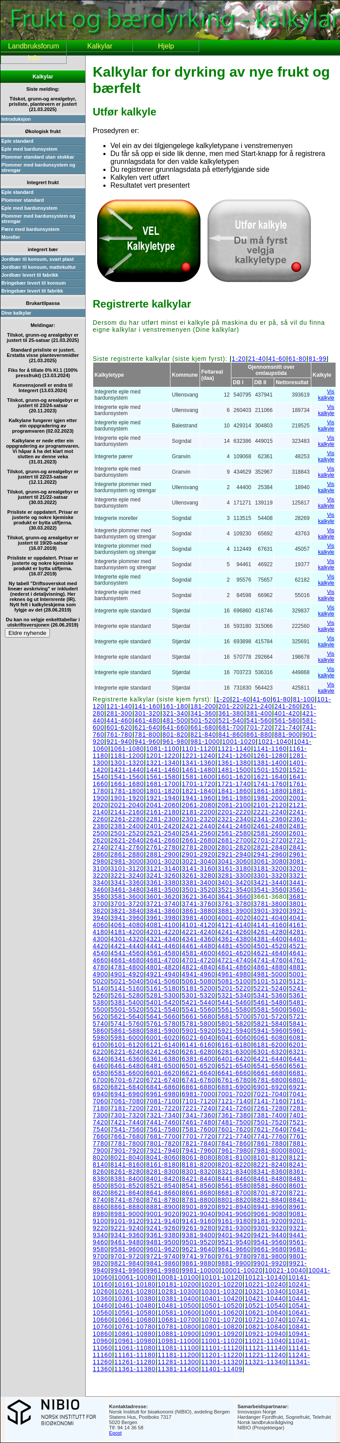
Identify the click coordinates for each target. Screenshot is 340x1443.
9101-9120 (127, 1220)
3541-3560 (270, 889)
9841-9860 (163, 1263)
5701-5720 (270, 1016)
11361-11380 (135, 1369)
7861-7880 (270, 1143)
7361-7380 (234, 1115)
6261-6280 (198, 1051)
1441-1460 (163, 769)
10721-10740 (265, 1319)
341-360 (203, 713)
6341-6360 (127, 1058)
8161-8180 (163, 1164)
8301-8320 (198, 1171)
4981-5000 (270, 974)
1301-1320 (127, 762)
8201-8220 (234, 1164)
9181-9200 (270, 1220)
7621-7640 (270, 1129)
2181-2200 (198, 812)
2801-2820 (234, 847)
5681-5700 (234, 1016)
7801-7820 (163, 1143)
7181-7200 (127, 1108)
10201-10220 (222, 1284)
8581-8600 (270, 1185)
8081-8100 (234, 1157)
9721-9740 (163, 1256)
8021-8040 (127, 1157)
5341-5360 (270, 995)
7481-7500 (234, 1122)
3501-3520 (198, 889)
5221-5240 (270, 988)
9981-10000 (200, 1270)
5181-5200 (198, 988)
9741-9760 (198, 1256)
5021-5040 (127, 981)
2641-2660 (163, 840)
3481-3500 (163, 889)
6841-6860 (163, 1087)
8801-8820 (234, 1199)
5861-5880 (127, 1030)
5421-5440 (198, 1002)
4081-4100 (163, 924)
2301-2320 (198, 819)
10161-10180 (135, 1284)
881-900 (287, 734)
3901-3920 (270, 910)
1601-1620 (234, 776)
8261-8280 (127, 1171)
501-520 (203, 720)
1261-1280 (270, 755)
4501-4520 (270, 946)
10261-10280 (135, 1291)
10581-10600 (178, 1312)
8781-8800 (198, 1199)
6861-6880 (198, 1087)
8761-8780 (163, 1199)
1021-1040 (274, 741)
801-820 (175, 734)
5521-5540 (163, 1009)
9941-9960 (127, 1270)
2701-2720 (270, 840)
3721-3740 (163, 903)
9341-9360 (127, 1235)
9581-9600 (127, 1249)
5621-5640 (127, 1016)
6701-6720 (127, 1079)
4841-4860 (234, 967)
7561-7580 (163, 1129)
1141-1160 (270, 748)
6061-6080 (270, 1037)
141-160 (147, 706)
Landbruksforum (33, 46)
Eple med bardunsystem (29, 149)
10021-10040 (285, 1270)
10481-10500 (178, 1305)
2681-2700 (234, 840)
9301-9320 (270, 1228)
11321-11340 (265, 1361)
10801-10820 (222, 1326)
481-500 (175, 720)
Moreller (10, 237)
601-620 (119, 727)
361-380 (231, 713)
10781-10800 (178, 1326)
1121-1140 (234, 748)
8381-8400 (127, 1178)
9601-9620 (163, 1249)
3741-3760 (198, 903)
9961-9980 (163, 1270)
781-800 (147, 734)
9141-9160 (198, 1220)
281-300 (119, 713)
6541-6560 (270, 1065)
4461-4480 (198, 946)
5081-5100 (234, 981)
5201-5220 (234, 988)
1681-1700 (163, 783)
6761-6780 (234, 1079)
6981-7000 (198, 1094)
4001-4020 (234, 917)
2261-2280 (127, 819)
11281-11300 (178, 1361)
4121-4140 (234, 924)
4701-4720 (198, 960)
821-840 (203, 734)
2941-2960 (270, 854)
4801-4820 (163, 967)
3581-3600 (127, 896)
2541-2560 (198, 833)
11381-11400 (178, 1369)
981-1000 (205, 741)
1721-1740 (234, 783)
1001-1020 (239, 741)
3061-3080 (270, 861)
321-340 (175, 713)
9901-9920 (270, 1263)
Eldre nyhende (27, 633)
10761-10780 (135, 1326)
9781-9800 (270, 1256)
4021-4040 (270, 917)
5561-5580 (234, 1009)
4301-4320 (127, 938)
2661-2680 (198, 840)
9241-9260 (163, 1228)
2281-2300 (163, 819)
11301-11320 (222, 1361)
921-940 (119, 741)
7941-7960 (198, 1150)
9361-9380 (163, 1235)
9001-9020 (163, 1213)
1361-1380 (234, 762)
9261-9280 (198, 1228)
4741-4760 (270, 960)
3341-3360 (127, 882)
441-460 (119, 720)
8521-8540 (163, 1185)
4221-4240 (198, 931)
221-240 (259, 706)
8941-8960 (270, 1206)
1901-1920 (127, 797)
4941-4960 (198, 974)
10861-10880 (135, 1333)
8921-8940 (234, 1206)
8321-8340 (234, 1171)
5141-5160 (127, 988)
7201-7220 (163, 1108)
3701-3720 (127, 903)
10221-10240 (265, 1284)
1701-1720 (198, 783)
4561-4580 (163, 953)
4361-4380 (234, 938)
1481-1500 (234, 769)
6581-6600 (127, 1072)
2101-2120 (270, 805)
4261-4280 (270, 931)
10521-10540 (265, 1305)
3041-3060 (234, 861)
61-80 (297, 358)
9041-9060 (234, 1213)
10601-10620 (222, 1312)
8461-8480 (270, 1178)
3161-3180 (234, 868)
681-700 (231, 727)
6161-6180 (234, 1044)
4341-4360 (198, 938)
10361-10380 (135, 1298)
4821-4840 (198, 967)
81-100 (304, 699)
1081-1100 (163, 748)
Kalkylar (100, 46)
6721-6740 (163, 1079)
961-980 (175, 741)
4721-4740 (234, 960)
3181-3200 (270, 868)
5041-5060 (163, 981)
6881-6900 (234, 1087)
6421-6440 (270, 1058)
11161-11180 (135, 1354)
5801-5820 (234, 1023)
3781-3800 (270, 903)
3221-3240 (127, 875)
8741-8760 (127, 1199)
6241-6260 (163, 1051)
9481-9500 (163, 1242)
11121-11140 (265, 1347)
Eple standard (17, 141)
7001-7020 (234, 1094)
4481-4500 (234, 946)
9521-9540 (234, 1242)
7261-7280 (270, 1108)
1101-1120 (198, 748)
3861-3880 (198, 910)
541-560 (259, 720)
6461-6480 (127, 1065)
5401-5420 (163, 1002)
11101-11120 (222, 1347)
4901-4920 (127, 974)
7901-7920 (127, 1150)
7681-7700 (163, 1136)
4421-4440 (127, 946)
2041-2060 (163, 805)
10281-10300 (178, 1291)
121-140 (119, 706)
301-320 (147, 713)
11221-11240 (265, 1354)
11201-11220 (222, 1354)
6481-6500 (163, 1065)
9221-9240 (127, 1228)
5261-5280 (127, 995)
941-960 (147, 741)
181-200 (203, 706)
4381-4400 (270, 938)
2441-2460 (234, 826)
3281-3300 (234, 875)
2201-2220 (234, 812)
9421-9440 (270, 1235)
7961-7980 (234, 1150)
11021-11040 (265, 1340)
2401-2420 (163, 826)
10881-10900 (178, 1333)
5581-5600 (270, 1009)
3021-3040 (198, 861)
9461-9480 (127, 1242)
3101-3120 (127, 868)
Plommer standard (22, 200)
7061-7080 (127, 1101)
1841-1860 (234, 790)
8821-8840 (270, 1199)
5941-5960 (270, 1030)
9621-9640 (198, 1249)
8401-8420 (163, 1178)
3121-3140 (163, 868)
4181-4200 (127, 931)
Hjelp (166, 46)
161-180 (175, 706)
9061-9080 (270, 1213)
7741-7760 (270, 1136)
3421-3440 (270, 882)
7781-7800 (127, 1143)
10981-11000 (178, 1340)
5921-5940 (234, 1030)
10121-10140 (265, 1277)
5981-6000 (127, 1037)
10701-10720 (222, 1319)
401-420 (287, 713)
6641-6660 (234, 1072)
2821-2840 (270, 847)
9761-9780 (234, 1256)
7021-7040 (270, 1094)
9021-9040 (198, 1213)
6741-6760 (198, 1079)
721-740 (287, 727)
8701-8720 (270, 1192)
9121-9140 (163, 1220)
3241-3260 (163, 875)
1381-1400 (270, 762)
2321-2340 (234, 819)
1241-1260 (234, 755)
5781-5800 (198, 1023)
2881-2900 (163, 854)
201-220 (231, 706)
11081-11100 (178, 1347)
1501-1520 (270, 769)
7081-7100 (163, 1101)
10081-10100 (178, 1277)
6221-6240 (127, 1051)
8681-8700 (234, 1192)
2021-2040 (127, 805)
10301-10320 (222, 1291)
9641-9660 (234, 1249)
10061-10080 (135, 1277)
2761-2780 (163, 847)
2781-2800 (198, 847)
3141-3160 (198, 868)
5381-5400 (127, 1002)
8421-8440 (198, 1178)
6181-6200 (270, 1044)
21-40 (257, 358)
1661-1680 (127, 783)
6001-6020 (163, 1037)
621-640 (147, 727)
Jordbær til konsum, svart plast (37, 259)
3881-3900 (234, 910)
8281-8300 (163, 1171)
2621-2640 (127, 840)
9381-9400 (198, 1235)
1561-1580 (163, 776)
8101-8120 (270, 1157)
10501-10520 (222, 1305)
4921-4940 (163, 974)
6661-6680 (270, 1072)
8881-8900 (163, 1206)
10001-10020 (242, 1270)
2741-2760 (127, 847)
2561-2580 (234, 833)
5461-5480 (270, 1002)
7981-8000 (270, 1150)
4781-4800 (127, 967)
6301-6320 (270, 1051)
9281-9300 (234, 1228)
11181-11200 (178, 1354)
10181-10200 (178, 1284)
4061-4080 (127, 924)
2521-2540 (163, 833)
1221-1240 (198, 755)
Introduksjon (16, 119)
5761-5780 (163, 1023)
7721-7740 (234, 1136)
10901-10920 (222, 1333)
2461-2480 (270, 826)
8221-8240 (270, 1164)
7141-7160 (270, 1101)
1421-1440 (127, 769)
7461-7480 (198, 1122)
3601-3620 (163, 896)
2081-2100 (234, 805)
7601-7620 (234, 1129)
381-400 (259, 713)
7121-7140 (234, 1101)
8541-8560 (198, 1185)
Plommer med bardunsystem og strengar (38, 167)
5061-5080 (198, 981)
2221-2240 (270, 812)
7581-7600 (198, 1129)
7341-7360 (198, 1115)
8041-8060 (163, 1157)
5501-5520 (127, 1009)
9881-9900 (234, 1263)
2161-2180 (163, 812)
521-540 (231, 720)
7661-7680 (127, 1136)
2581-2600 (270, 833)
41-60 (277, 358)
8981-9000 (127, 1213)
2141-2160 (127, 812)
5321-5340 (234, 995)
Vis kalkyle (326, 395)
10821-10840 (265, 1326)
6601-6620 (163, 1072)
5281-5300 (163, 995)
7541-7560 (127, 1129)
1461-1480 (198, 769)
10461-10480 (135, 1305)
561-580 (287, 720)
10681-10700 (178, 1319)
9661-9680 (270, 1249)
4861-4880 (270, 967)
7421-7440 (127, 1122)
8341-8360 (270, 1171)
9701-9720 (127, 1256)
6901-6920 (270, 1087)
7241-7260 (234, 1108)
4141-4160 (270, 924)
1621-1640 (270, 776)
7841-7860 (234, 1143)
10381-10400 (178, 1298)
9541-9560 (270, 1242)
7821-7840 (198, 1143)
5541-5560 (198, 1009)
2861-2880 (127, 854)
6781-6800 (270, 1079)
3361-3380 (163, 882)
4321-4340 (163, 938)
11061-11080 (135, 1347)
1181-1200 (127, 755)
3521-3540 (234, 889)
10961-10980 (135, 1340)
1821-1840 (198, 790)
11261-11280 (135, 1361)
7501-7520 (270, 1122)
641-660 (175, 727)
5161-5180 (163, 988)
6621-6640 (198, 1072)
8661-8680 (198, 1192)
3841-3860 (163, 910)
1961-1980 (234, 797)
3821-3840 (127, 910)
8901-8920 (198, 1206)
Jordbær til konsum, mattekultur (38, 267)
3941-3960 (127, 917)
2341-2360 (270, 819)
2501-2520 (127, 833)
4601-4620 (234, 953)
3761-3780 (234, 903)
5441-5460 (234, 1002)
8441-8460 (234, 1178)
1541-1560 (127, 776)
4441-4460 (163, 946)
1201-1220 (163, 755)
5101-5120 (270, 981)
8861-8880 (127, 1206)
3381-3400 (198, 882)
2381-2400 (127, 826)
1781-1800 (127, 790)
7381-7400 (270, 1115)
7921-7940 (163, 1150)
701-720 (259, 727)
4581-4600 (198, 953)
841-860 (231, 734)
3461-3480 (127, 889)
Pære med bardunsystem (30, 229)
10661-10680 (135, 1319)
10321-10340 (265, 1291)
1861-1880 (270, 790)
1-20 (239, 358)
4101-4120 (198, 924)
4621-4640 (270, 953)
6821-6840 (127, 1087)
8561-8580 (234, 1185)
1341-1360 (198, 762)
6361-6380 (163, 1058)
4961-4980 (234, 974)
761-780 (119, 734)
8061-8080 (198, 1157)
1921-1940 (163, 797)
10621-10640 (265, 1312)
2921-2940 (234, 854)
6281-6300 (234, 1051)
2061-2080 (198, 805)
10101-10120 (222, 1277)
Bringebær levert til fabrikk (32, 290)
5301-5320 (198, 995)
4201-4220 (163, 931)
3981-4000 (198, 917)
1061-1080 (127, 748)
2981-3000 (127, 861)
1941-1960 (198, 797)
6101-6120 (127, 1044)
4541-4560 (127, 953)
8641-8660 (163, 1192)
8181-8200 (198, 1164)
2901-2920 (198, 854)
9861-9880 (198, 1263)
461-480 (147, 720)
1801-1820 (163, 790)
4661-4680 (127, 960)
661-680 (203, 727)
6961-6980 (163, 1094)
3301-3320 (270, 875)
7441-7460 (163, 1122)
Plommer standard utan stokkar (37, 157)
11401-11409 (222, 1369)
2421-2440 (198, 826)
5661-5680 (198, 1016)
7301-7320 (127, 1115)
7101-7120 (198, 1101)
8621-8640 (127, 1192)
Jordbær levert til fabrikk (29, 275)
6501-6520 (198, 1065)
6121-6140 (163, 1044)
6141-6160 (198, 1044)
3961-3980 (163, 917)
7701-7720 (198, 1136)
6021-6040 (198, 1037)
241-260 (287, 706)
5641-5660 (163, 1016)
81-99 (318, 358)
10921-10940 (265, 1333)
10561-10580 (135, 1312)
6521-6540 (234, 1065)
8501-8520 (127, 1185)
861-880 (259, 734)
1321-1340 (163, 762)
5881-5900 (163, 1030)
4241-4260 (234, 931)
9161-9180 (234, 1220)
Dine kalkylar (16, 312)
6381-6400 (198, 1058)
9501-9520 (198, 1242)
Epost (115, 1433)
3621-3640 (198, 896)
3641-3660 (234, 896)
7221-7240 (198, 1108)
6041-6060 (234, 1037)
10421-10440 (265, 1298)
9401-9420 (234, 1235)
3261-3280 (198, 875)
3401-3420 (234, 882)
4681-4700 (163, 960)
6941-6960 (127, 1094)
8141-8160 (127, 1164)
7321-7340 (163, 1115)
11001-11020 (222, 1340)
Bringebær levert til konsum (33, 283)
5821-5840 (270, 1023)
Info (34, 58)
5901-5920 (198, 1030)
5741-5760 (127, 1023)
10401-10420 (222, 1298)
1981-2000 (270, 797)
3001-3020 (163, 861)
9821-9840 (127, 1263)
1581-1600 (198, 776)
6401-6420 (234, 1058)
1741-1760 (270, 783)
